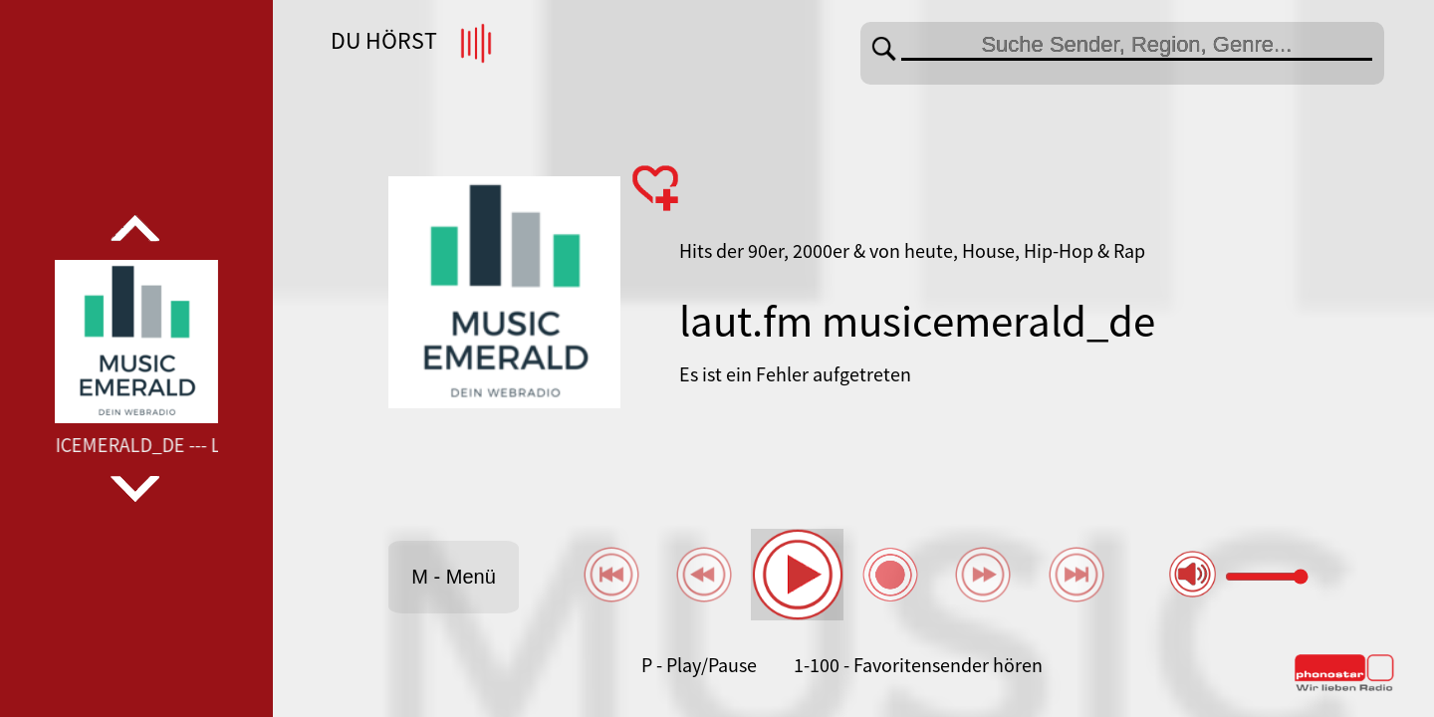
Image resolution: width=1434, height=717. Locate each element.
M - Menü (453, 577)
